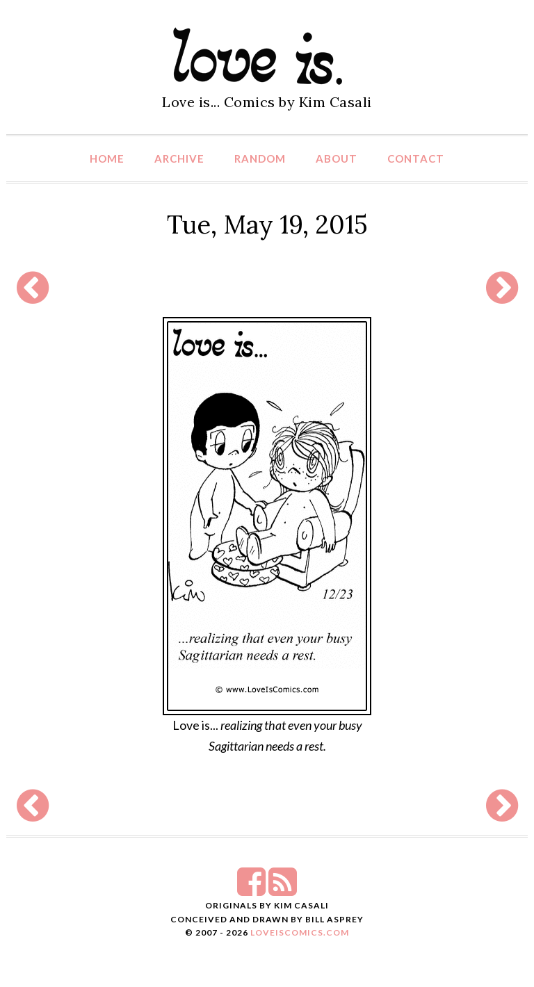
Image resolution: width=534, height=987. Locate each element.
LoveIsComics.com (299, 932)
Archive (179, 158)
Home (107, 158)
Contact (415, 158)
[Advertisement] (263, 287)
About (336, 158)
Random (260, 158)
